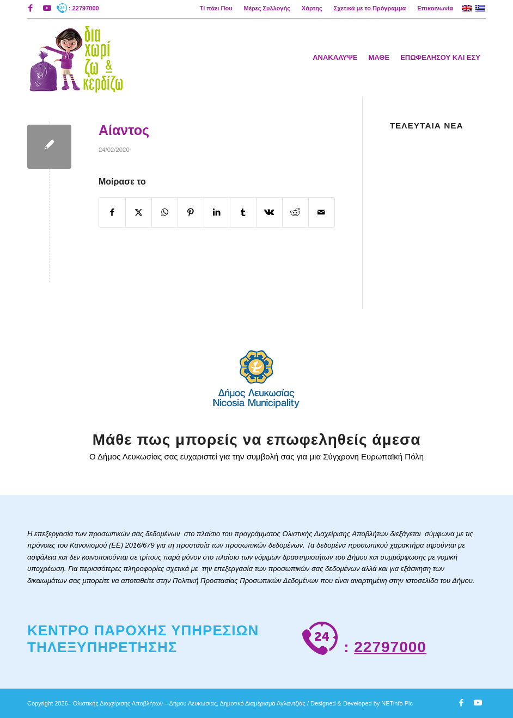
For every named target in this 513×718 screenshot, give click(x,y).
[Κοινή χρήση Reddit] (295, 212)
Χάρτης (312, 8)
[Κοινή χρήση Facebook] (112, 212)
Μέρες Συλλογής (267, 8)
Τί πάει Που (215, 8)
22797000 (390, 647)
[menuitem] (216, 8)
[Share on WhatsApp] (165, 212)
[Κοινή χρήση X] (138, 212)
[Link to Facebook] (30, 8)
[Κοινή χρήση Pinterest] (191, 212)
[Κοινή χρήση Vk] (269, 212)
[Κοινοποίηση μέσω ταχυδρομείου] (321, 212)
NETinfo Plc (397, 703)
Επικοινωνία (435, 8)
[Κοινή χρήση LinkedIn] (217, 212)
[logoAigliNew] (75, 57)
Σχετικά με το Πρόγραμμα (370, 8)
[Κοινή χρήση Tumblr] (243, 212)
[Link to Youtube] (47, 8)
